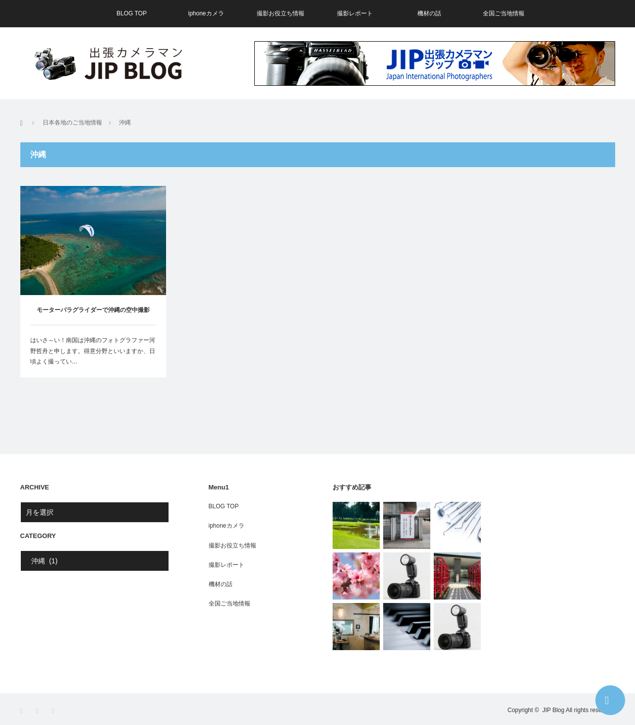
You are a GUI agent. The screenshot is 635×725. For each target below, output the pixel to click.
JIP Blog (553, 710)
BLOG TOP (131, 13)
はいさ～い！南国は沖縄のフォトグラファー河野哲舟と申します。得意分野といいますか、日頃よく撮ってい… (92, 351)
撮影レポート (355, 13)
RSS (56, 711)
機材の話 (429, 13)
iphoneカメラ (206, 13)
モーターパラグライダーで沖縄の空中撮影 (93, 309)
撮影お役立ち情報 (280, 13)
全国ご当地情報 (503, 13)
